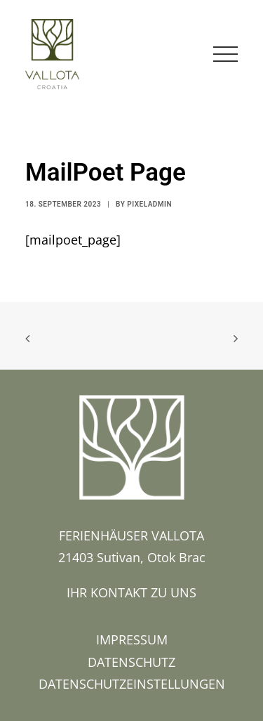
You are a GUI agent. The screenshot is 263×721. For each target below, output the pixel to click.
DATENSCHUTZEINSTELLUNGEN (132, 683)
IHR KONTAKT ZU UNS (131, 592)
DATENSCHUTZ (131, 662)
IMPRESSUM (132, 639)
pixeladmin (149, 204)
